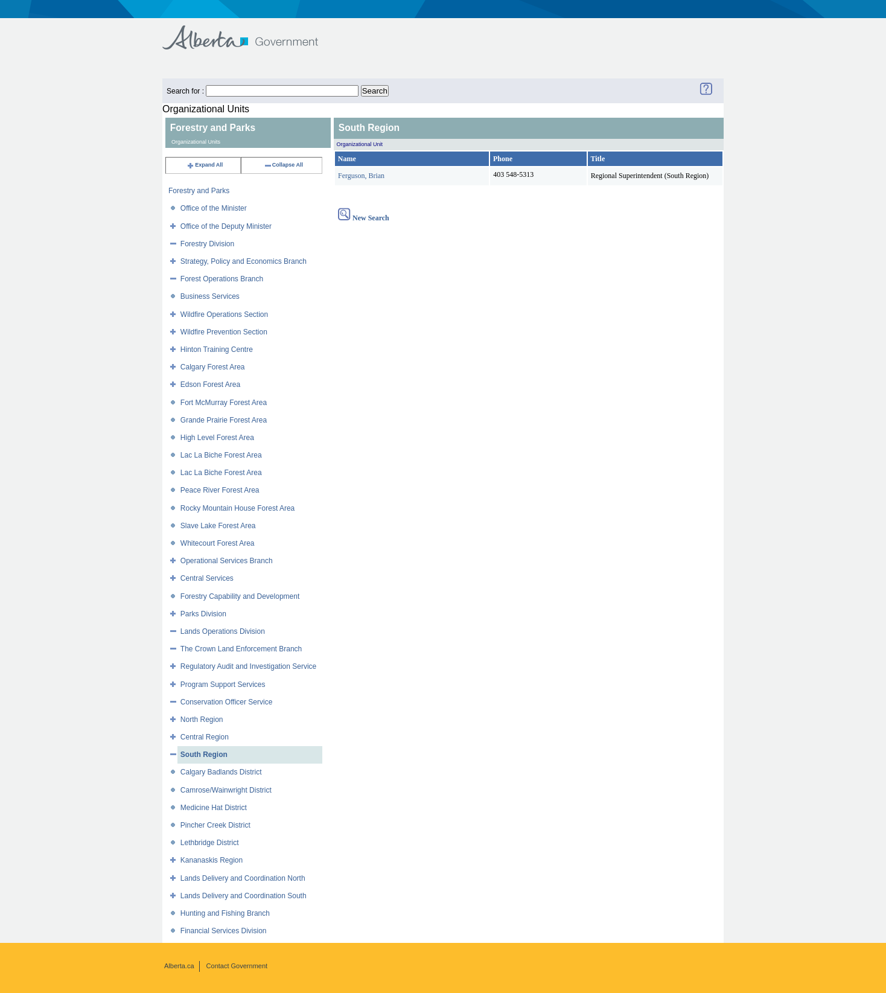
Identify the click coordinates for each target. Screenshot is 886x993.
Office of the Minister (213, 208)
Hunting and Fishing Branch (225, 913)
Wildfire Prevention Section (223, 332)
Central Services (207, 578)
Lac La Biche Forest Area (221, 455)
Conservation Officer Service (226, 702)
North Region (201, 719)
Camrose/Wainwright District (226, 790)
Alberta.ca (179, 965)
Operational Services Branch (226, 561)
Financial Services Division (223, 931)
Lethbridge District (209, 842)
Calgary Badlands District (221, 772)
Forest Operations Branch (221, 279)
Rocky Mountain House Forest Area (237, 508)
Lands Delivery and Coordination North (242, 878)
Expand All (204, 165)
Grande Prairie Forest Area (223, 420)
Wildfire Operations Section (224, 314)
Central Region (204, 737)
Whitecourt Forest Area (217, 543)
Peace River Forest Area (220, 490)
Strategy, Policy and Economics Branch (243, 261)
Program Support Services (223, 684)
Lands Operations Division (222, 631)
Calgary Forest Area (212, 367)
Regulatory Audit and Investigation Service (248, 666)
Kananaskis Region (211, 860)
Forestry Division (207, 244)
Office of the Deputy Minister (226, 226)
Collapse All (283, 165)
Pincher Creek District (215, 825)
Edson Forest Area (210, 384)
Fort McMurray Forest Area (223, 402)
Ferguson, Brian (361, 175)
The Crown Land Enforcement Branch (241, 649)
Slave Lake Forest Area (218, 526)
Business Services (210, 296)
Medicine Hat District (213, 807)
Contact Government (237, 965)
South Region (204, 754)
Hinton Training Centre (216, 349)
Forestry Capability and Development (239, 596)
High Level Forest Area (217, 437)
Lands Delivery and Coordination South (243, 896)
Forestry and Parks (198, 191)
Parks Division (203, 614)
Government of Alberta (250, 31)
